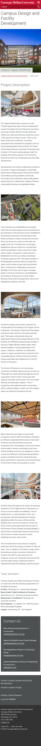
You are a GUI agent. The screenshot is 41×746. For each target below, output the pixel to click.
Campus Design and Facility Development (20, 18)
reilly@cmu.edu (9, 667)
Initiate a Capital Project (11, 688)
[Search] (20, 6)
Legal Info (5, 726)
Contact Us (5, 722)
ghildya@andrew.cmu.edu (13, 643)
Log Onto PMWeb (8, 699)
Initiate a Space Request (11, 695)
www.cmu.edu (16, 726)
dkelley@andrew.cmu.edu (14, 634)
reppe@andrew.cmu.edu (13, 655)
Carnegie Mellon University (17, 2)
